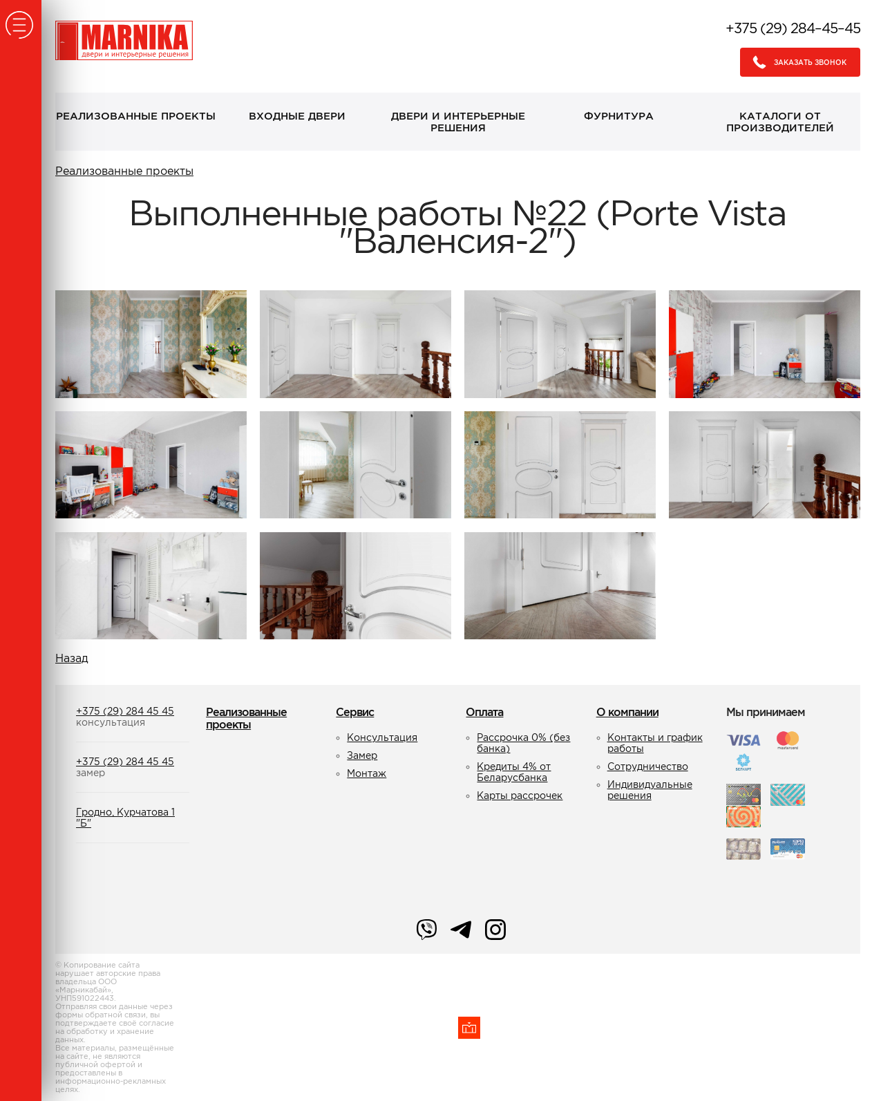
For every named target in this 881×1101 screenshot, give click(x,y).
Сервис (355, 712)
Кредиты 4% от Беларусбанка (514, 772)
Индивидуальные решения (649, 790)
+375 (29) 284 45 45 (125, 711)
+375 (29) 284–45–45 (793, 28)
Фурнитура (619, 116)
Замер (362, 755)
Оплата (484, 712)
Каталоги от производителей (780, 121)
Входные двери (297, 116)
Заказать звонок (795, 62)
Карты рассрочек (519, 795)
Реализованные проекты (136, 116)
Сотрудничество (647, 766)
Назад (71, 658)
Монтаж (366, 773)
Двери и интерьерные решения (458, 121)
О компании (627, 712)
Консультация (382, 737)
